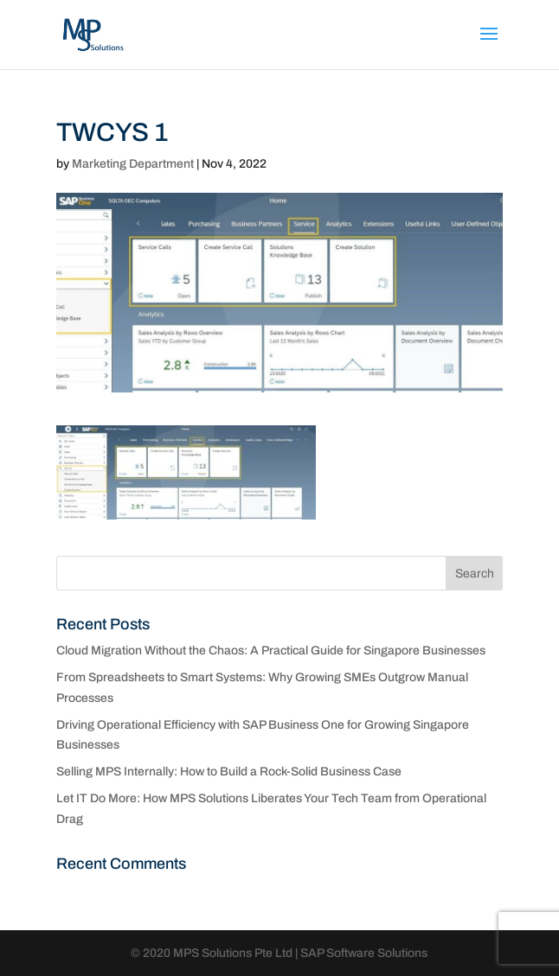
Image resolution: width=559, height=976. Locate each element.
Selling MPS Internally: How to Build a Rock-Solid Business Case (229, 771)
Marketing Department (133, 163)
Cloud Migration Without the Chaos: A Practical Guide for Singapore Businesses (270, 650)
